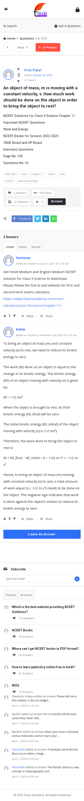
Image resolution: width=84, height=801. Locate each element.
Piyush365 (18, 749)
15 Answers (22, 692)
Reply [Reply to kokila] (27, 519)
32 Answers (22, 637)
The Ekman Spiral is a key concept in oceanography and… (45, 769)
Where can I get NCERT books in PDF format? (45, 648)
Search (10, 26)
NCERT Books (22, 630)
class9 (51, 174)
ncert (62, 174)
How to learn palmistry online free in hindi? (43, 667)
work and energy (27, 180)
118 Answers (23, 618)
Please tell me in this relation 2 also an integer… (44, 698)
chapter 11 (37, 174)
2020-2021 (11, 174)
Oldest (22, 247)
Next (22, 47)
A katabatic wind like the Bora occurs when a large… (45, 751)
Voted (10, 247)
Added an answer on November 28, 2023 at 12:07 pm (46, 335)
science (9, 180)
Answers (26, 595)
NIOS (15, 685)
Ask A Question (67, 26)
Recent (36, 247)
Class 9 (32, 80)
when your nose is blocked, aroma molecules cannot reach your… (45, 734)
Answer (57, 201)
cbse (24, 174)
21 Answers (22, 673)
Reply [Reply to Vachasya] (27, 316)
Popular (11, 595)
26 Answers (22, 655)
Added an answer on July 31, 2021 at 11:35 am (42, 263)
